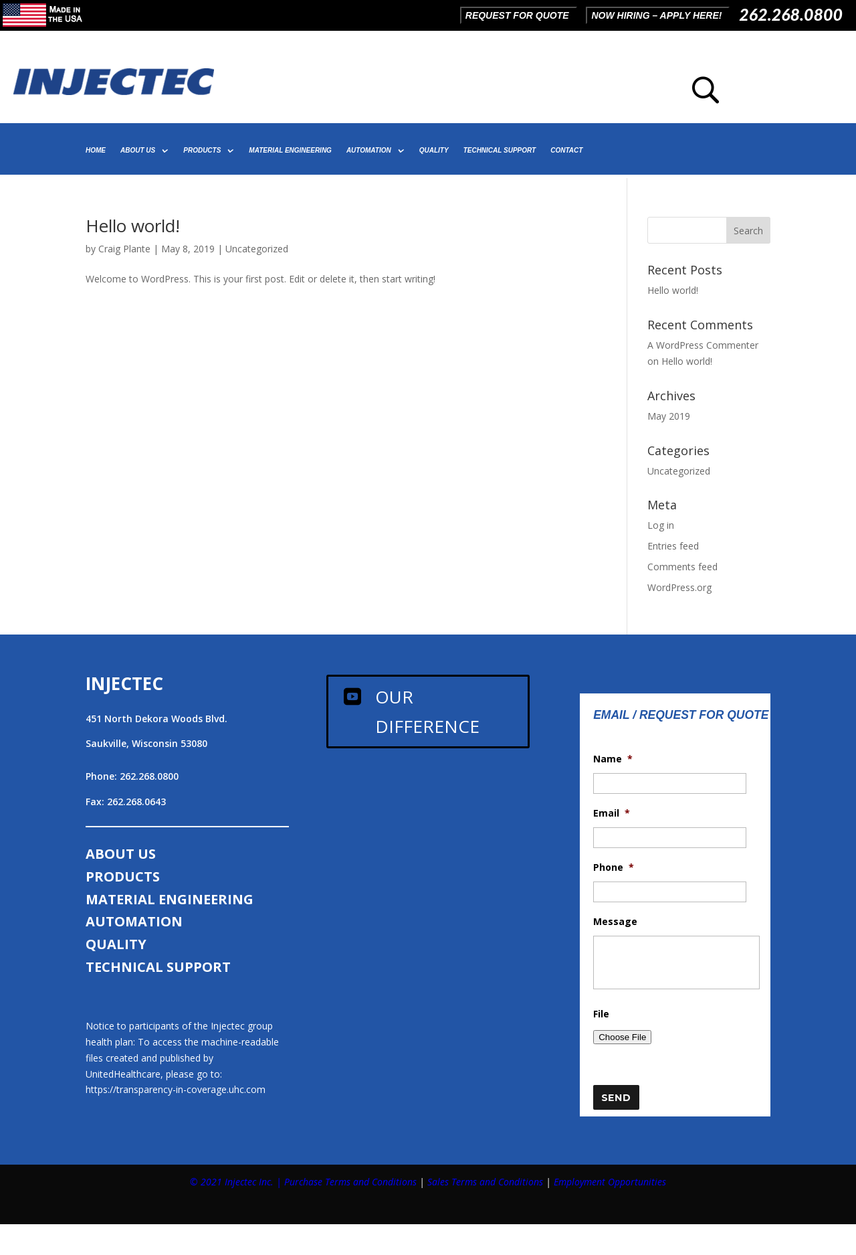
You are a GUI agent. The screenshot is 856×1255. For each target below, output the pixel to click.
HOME (96, 150)
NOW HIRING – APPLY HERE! (656, 15)
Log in (660, 525)
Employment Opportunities (610, 1181)
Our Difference (427, 711)
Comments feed (682, 566)
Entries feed (673, 545)
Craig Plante (124, 248)
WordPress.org (679, 587)
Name (613, 759)
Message (615, 922)
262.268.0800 (791, 14)
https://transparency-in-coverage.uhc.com (175, 1089)
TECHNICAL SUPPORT (499, 150)
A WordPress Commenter (702, 345)
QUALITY (434, 150)
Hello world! (133, 226)
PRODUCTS (202, 150)
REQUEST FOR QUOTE (517, 15)
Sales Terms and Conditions (485, 1181)
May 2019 (668, 416)
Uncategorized (256, 248)
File (601, 1014)
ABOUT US (137, 150)
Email (611, 813)
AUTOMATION (368, 150)
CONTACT (566, 150)
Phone (613, 867)
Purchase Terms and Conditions (350, 1181)
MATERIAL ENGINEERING (290, 150)
